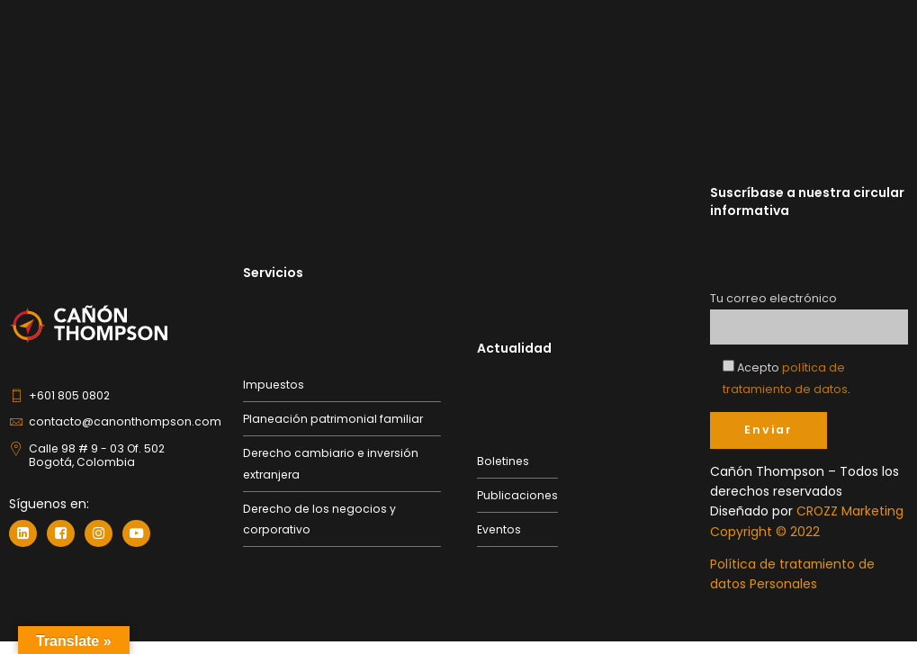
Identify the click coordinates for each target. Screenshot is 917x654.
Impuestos (273, 383)
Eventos (499, 529)
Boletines (503, 460)
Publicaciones (517, 495)
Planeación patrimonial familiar (333, 418)
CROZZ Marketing (850, 511)
